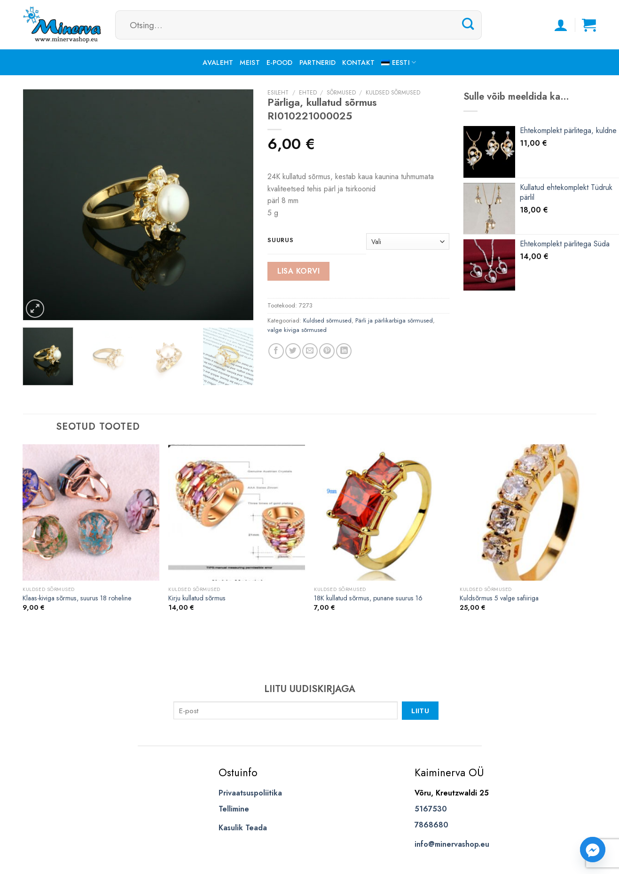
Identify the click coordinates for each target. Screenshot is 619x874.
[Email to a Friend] (310, 351)
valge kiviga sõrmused (297, 329)
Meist (249, 62)
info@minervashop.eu (452, 844)
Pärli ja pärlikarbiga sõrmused (394, 320)
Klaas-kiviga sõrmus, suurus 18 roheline (77, 598)
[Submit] (468, 24)
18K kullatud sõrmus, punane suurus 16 (368, 598)
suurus (280, 240)
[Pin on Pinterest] (327, 351)
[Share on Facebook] (276, 351)
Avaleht (218, 62)
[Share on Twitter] (293, 351)
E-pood (279, 62)
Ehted (308, 92)
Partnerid (317, 62)
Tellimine (234, 808)
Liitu (420, 710)
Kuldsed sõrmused (393, 92)
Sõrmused (341, 92)
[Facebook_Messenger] (592, 849)
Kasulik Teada (243, 827)
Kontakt (358, 62)
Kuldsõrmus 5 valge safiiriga (499, 598)
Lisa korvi (298, 271)
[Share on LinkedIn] (344, 351)
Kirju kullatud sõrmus (197, 598)
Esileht (278, 92)
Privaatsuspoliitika (250, 792)
